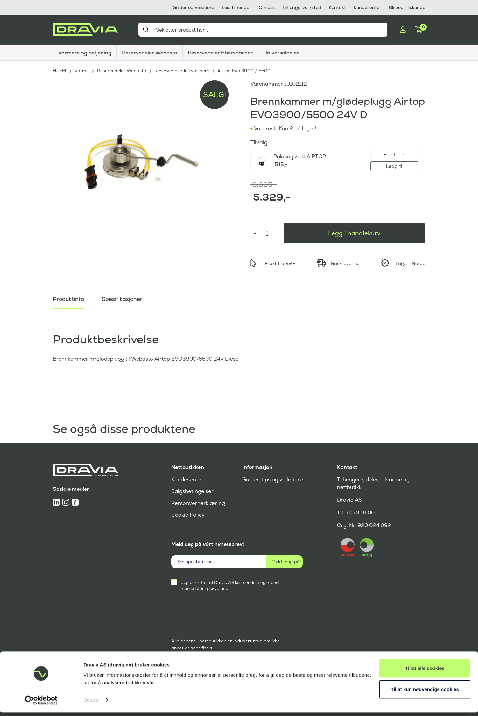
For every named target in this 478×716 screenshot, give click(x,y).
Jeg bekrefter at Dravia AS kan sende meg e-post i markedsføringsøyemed (231, 585)
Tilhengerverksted (301, 7)
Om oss (267, 7)
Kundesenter (367, 7)
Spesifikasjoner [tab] (123, 298)
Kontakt (337, 7)
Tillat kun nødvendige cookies (425, 692)
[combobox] (263, 29)
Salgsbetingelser (191, 491)
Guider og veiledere (193, 7)
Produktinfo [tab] (69, 298)
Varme (82, 70)
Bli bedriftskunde (407, 7)
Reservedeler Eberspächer (220, 52)
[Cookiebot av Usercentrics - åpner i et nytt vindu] (41, 703)
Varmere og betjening (84, 52)
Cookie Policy (187, 515)
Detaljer (91, 703)
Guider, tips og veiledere (271, 479)
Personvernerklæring (197, 503)
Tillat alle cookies (425, 672)
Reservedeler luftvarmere (182, 70)
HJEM (60, 70)
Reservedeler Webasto (149, 52)
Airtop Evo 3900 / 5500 (244, 70)
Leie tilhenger (236, 7)
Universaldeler (281, 52)
